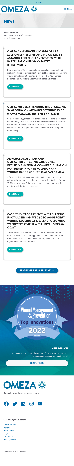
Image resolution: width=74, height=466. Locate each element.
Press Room (9, 431)
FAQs (6, 434)
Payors (7, 428)
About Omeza (10, 425)
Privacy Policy (10, 439)
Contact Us (8, 436)
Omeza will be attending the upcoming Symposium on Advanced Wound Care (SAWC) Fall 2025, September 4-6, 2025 (36, 110)
